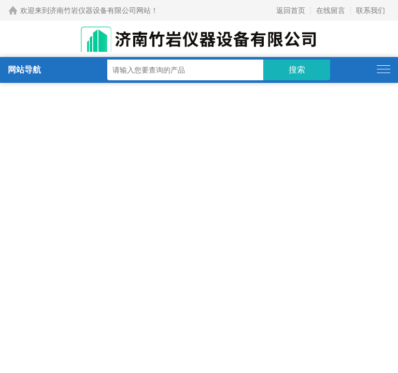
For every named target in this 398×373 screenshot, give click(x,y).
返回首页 (290, 10)
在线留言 (330, 10)
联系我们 (370, 10)
